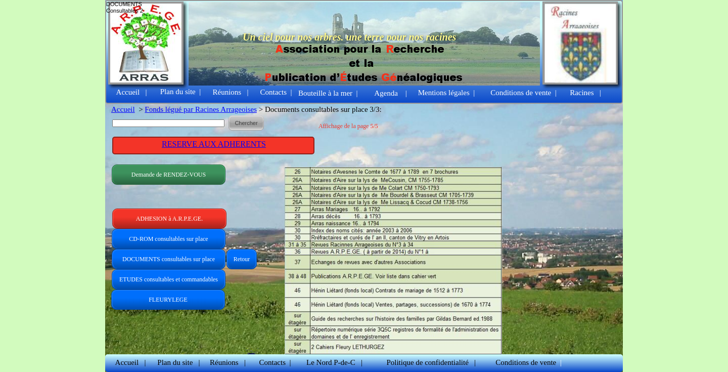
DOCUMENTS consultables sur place (168, 259)
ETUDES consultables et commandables (168, 279)
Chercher (246, 123)
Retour (242, 259)
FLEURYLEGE (168, 299)
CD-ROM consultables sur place (168, 238)
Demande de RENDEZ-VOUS (168, 174)
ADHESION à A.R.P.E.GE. (169, 218)
